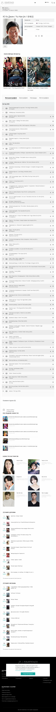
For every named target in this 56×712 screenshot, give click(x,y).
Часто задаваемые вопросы (9, 699)
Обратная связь (6, 690)
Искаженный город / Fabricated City (19, 636)
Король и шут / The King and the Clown (13, 88)
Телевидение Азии (47, 680)
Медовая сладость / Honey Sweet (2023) (19, 138)
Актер (37, 20)
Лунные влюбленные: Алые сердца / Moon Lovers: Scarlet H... (22, 529)
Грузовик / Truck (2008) (14, 271)
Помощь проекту (6, 692)
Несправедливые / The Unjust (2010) (18, 253)
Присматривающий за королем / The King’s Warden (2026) (23, 107)
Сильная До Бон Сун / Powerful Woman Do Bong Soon (23, 522)
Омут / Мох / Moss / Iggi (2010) (16, 258)
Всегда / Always (14, 599)
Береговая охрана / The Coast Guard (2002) (19, 363)
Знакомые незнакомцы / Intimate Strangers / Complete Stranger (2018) (26, 167)
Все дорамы (5, 674)
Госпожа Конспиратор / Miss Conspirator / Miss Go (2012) (23, 239)
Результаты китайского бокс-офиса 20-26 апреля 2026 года (23, 424)
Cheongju (40, 23)
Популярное (5, 678)
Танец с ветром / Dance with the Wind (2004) (20, 347)
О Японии (45, 678)
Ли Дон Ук (19, 476)
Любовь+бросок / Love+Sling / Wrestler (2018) (20, 171)
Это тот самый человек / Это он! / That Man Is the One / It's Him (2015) (26, 196)
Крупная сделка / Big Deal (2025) (17, 116)
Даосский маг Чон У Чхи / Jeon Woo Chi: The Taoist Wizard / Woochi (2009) (27, 266)
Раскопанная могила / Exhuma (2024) (18, 129)
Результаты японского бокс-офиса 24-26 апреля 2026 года (23, 416)
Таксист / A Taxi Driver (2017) (16, 181)
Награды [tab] (33, 98)
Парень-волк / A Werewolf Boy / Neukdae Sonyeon (22, 643)
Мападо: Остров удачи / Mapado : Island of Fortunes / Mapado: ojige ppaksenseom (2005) (25, 326)
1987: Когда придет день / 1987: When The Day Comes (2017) (24, 176)
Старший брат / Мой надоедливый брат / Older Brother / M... (22, 587)
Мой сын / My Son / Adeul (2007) (17, 285)
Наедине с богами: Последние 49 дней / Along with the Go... (22, 606)
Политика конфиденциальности (10, 701)
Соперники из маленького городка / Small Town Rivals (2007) (24, 290)
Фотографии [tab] (44, 98)
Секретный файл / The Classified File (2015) (19, 211)
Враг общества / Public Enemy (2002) (18, 376)
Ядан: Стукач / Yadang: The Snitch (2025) (19, 120)
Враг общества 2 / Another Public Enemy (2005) (20, 331)
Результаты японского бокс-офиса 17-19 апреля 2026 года (23, 446)
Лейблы (31, 678)
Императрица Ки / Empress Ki (17, 553)
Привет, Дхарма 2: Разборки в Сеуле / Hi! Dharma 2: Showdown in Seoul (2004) (26, 342)
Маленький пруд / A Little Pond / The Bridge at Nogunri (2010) (24, 263)
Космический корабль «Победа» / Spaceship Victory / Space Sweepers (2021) (27, 152)
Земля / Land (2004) (14, 336)
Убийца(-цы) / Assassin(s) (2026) (16, 112)
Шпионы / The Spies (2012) (15, 234)
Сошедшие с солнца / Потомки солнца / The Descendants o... (21, 535)
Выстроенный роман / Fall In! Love (47, 480)
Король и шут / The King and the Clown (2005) (20, 308)
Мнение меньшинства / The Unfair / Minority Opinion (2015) (23, 206)
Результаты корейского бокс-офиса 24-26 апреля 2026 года (23, 431)
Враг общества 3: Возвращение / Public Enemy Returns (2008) (24, 276)
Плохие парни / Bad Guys (17, 566)
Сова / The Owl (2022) (14, 143)
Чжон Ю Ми (19, 460)
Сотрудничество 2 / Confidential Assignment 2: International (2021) (25, 148)
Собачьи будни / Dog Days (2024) (17, 133)
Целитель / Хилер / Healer (17, 516)
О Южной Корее (47, 682)
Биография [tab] (23, 98)
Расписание (5, 676)
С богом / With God (15, 618)
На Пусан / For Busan (15, 593)
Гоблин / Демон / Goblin (16, 559)
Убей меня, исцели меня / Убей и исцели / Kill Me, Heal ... (22, 541)
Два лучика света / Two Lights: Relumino (20, 612)
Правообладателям (7, 694)
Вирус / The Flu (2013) (14, 230)
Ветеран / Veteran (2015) (15, 201)
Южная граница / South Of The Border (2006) (20, 304)
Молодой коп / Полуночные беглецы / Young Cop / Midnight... (22, 625)
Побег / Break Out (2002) (15, 373)
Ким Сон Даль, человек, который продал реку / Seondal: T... (22, 631)
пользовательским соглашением (23, 670)
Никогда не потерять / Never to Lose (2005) (20, 312)
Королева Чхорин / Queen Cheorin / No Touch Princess (21, 548)
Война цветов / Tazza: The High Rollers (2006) (20, 299)
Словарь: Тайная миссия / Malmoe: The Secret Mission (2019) (24, 162)
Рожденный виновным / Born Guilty (46, 496)
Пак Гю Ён (44, 476)
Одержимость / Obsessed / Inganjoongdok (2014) (21, 225)
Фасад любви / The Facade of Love (22, 464)
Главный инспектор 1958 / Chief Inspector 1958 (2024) (22, 125)
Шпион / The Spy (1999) (14, 391)
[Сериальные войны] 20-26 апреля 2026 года (19, 438)
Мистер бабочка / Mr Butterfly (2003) (18, 360)
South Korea (46, 23)
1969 (42, 26)
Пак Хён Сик (19, 493)
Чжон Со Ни (45, 460)
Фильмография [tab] (11, 98)
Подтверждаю (28, 674)
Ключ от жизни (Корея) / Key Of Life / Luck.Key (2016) (22, 192)
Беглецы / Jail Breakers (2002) (16, 368)
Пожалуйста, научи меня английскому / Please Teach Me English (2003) (26, 355)
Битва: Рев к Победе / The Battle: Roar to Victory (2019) (22, 157)
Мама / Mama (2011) (14, 244)
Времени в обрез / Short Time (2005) (18, 317)
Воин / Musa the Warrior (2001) (16, 381)
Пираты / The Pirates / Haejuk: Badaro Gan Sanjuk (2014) (22, 220)
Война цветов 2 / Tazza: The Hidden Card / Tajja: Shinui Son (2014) (25, 215)
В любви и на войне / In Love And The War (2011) (21, 248)
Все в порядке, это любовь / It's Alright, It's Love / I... (22, 572)
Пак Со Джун (45, 493)
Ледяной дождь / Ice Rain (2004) (17, 350)
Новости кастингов (10, 456)
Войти (47, 2)
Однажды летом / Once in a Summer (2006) (19, 295)
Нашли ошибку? (10, 409)
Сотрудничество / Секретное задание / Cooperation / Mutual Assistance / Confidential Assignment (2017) (27, 186)
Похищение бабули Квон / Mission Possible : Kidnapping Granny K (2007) (26, 281)
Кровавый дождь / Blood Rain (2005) (18, 321)
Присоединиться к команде (8, 696)
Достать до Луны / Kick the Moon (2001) (19, 386)
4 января (38, 26)
